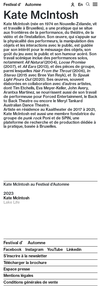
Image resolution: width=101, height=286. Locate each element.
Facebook (13, 249)
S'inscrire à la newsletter (25, 256)
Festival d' (22, 4)
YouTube (55, 249)
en (80, 4)
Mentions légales (18, 275)
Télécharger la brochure (25, 262)
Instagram (34, 249)
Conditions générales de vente (31, 282)
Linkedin (74, 249)
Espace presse (17, 269)
